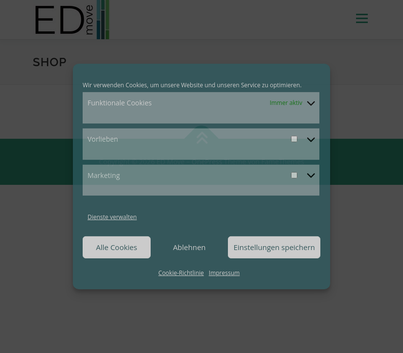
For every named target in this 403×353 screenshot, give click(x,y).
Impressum (224, 273)
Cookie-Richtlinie (181, 273)
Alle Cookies (116, 247)
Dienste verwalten (112, 217)
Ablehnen (189, 247)
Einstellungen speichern (274, 247)
